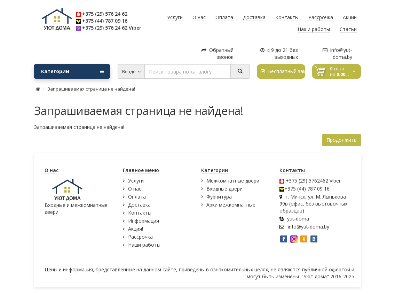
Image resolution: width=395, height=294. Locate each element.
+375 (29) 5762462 (307, 180)
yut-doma (298, 218)
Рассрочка (140, 236)
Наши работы (144, 244)
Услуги (136, 180)
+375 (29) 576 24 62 (104, 13)
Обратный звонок (218, 53)
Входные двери (224, 188)
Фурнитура (219, 196)
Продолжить (341, 140)
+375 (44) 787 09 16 (104, 20)
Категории (72, 71)
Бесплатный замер (283, 71)
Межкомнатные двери (232, 180)
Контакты (139, 212)
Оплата (137, 196)
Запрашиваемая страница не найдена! (91, 89)
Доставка (139, 204)
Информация (143, 220)
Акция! (135, 228)
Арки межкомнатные (230, 204)
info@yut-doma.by (337, 53)
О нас (134, 188)
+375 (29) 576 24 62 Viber (111, 27)
